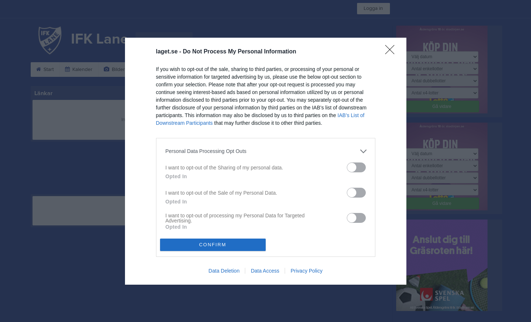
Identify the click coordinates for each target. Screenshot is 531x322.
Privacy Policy (306, 271)
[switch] (356, 167)
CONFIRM (213, 244)
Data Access (265, 271)
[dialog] (265, 161)
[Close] (392, 52)
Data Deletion (224, 271)
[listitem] (266, 151)
